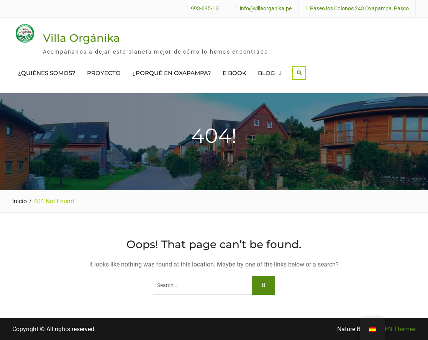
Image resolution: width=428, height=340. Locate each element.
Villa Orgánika (81, 37)
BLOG (266, 73)
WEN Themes (397, 329)
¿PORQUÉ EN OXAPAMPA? (171, 73)
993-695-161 (206, 9)
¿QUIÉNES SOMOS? (46, 73)
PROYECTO (104, 73)
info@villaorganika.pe (266, 9)
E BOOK (234, 73)
